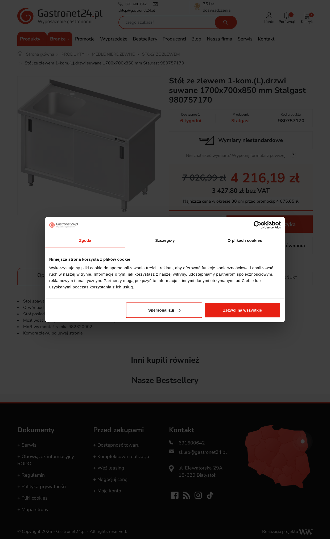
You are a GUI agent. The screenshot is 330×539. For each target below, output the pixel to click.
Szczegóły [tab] (165, 240)
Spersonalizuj (164, 310)
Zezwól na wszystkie (242, 310)
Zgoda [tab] (85, 240)
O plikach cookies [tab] (245, 240)
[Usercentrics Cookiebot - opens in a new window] (257, 225)
